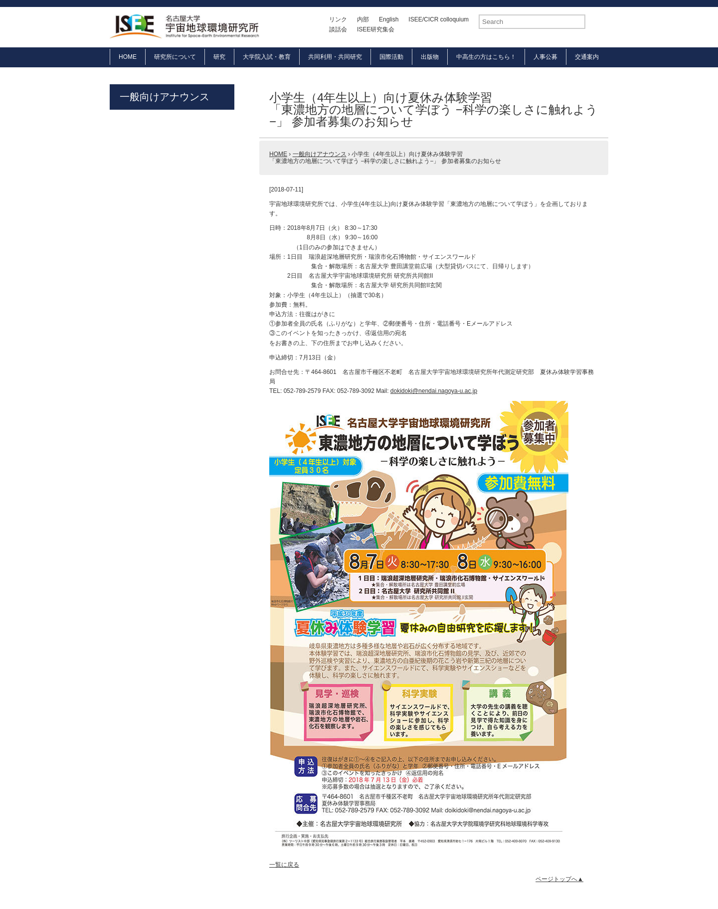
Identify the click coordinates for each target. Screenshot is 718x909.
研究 (219, 56)
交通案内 (587, 56)
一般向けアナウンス (164, 96)
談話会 (338, 29)
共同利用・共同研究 (335, 56)
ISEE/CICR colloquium (438, 19)
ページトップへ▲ (559, 879)
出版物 (430, 56)
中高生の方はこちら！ (486, 56)
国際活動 (391, 56)
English (388, 19)
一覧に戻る (284, 864)
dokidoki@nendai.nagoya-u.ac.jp (433, 390)
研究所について (175, 56)
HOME (128, 56)
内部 (363, 19)
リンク (338, 19)
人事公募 (545, 56)
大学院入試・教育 (267, 56)
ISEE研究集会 (375, 29)
